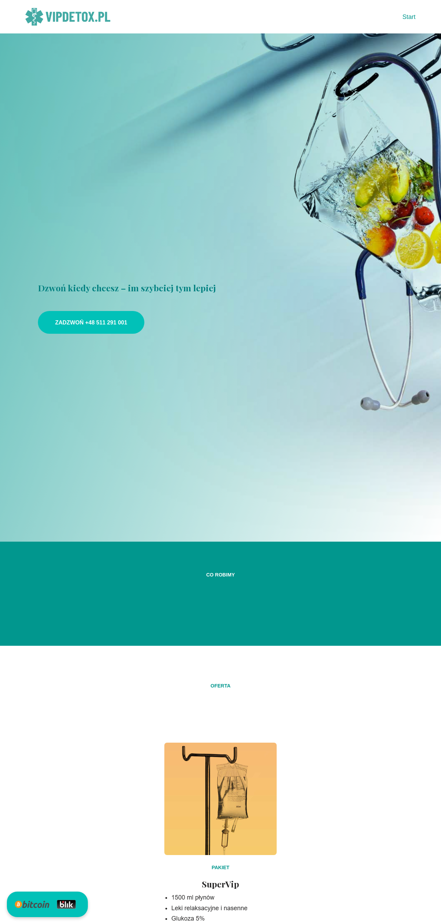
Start (409, 16)
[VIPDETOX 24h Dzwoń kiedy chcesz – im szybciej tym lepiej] (68, 16)
